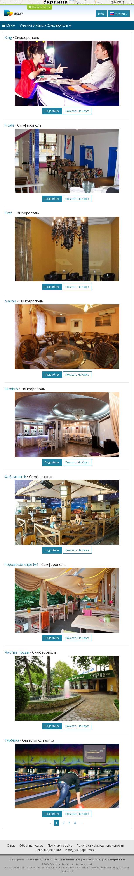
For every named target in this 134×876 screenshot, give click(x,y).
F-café (9, 125)
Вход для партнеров (80, 850)
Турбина (12, 740)
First (8, 213)
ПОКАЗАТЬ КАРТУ (39, 6)
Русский (118, 14)
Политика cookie (60, 845)
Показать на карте (77, 111)
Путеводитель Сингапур (39, 859)
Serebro (11, 388)
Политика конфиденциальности (100, 845)
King (8, 37)
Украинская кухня (92, 859)
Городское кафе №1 (21, 564)
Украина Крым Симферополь (45, 25)
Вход (101, 13)
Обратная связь (31, 845)
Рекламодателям (48, 850)
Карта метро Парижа (114, 859)
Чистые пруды (17, 652)
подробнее (52, 111)
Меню (8, 25)
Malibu (10, 301)
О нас (11, 845)
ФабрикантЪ (15, 476)
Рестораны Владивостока (67, 859)
